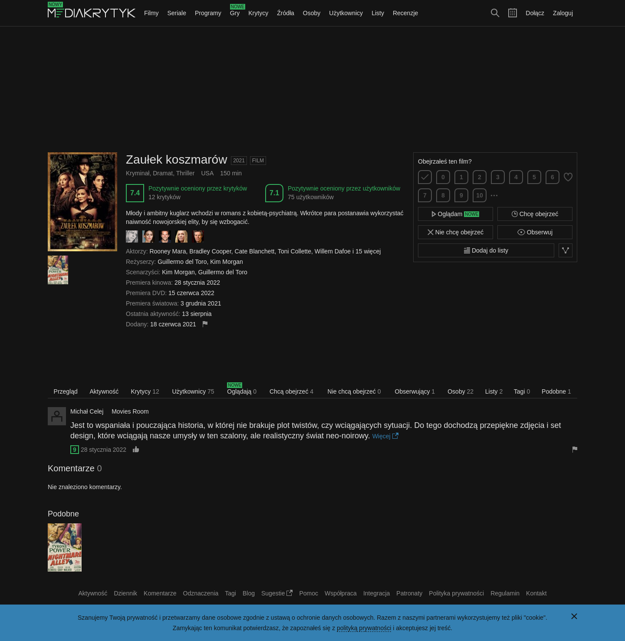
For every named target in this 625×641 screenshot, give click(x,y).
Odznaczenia (201, 593)
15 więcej (368, 251)
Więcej (385, 436)
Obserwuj (535, 232)
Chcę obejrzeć (535, 213)
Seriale (176, 13)
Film (258, 161)
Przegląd (66, 391)
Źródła (285, 13)
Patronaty (409, 593)
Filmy (151, 13)
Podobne (556, 391)
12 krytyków (164, 197)
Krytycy (258, 13)
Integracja (376, 593)
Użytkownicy (346, 13)
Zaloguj (563, 13)
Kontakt (536, 593)
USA (207, 173)
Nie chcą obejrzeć (354, 391)
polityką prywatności (364, 628)
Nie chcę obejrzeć (456, 232)
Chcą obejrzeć (291, 391)
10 (479, 195)
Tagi (522, 391)
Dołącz (535, 13)
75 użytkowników (311, 197)
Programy (208, 13)
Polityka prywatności (456, 593)
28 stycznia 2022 (103, 449)
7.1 (274, 193)
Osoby (311, 13)
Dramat (163, 173)
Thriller (185, 173)
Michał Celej (86, 411)
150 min (231, 173)
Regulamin (505, 593)
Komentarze (160, 593)
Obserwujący (415, 391)
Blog (249, 593)
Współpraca (341, 593)
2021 (239, 161)
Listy (378, 13)
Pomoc (308, 593)
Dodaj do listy (486, 250)
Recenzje (405, 13)
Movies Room (130, 411)
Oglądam (456, 213)
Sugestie (277, 593)
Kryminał (137, 173)
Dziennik (125, 593)
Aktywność (103, 391)
